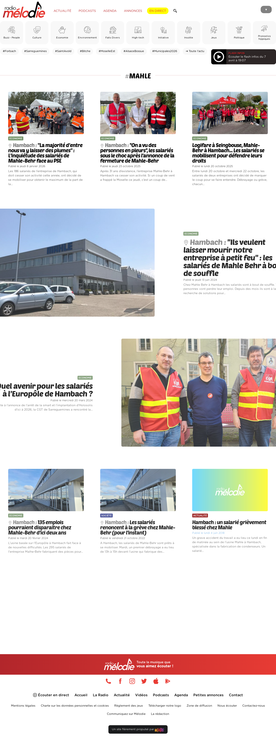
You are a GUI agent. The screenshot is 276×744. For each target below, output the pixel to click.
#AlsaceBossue (134, 51)
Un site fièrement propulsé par (138, 730)
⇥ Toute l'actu (195, 51)
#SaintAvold (63, 51)
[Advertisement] (138, 599)
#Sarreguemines (35, 51)
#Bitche (85, 51)
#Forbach (9, 51)
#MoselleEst (107, 51)
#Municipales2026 (164, 51)
